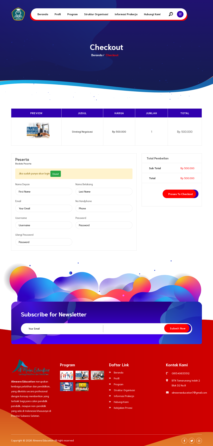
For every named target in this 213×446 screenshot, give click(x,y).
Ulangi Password (24, 234)
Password (81, 217)
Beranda (41, 13)
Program (71, 13)
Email (18, 201)
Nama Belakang (84, 184)
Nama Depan (22, 184)
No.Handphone (84, 201)
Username (21, 217)
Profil (56, 13)
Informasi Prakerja (125, 13)
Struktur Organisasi (95, 13)
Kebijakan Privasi (123, 410)
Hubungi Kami (151, 13)
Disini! (56, 173)
